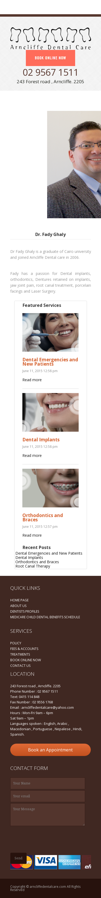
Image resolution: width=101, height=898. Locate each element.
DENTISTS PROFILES (24, 611)
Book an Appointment (50, 750)
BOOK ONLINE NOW (25, 660)
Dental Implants (41, 440)
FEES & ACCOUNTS (24, 648)
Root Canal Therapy (32, 566)
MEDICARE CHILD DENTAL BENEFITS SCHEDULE (45, 617)
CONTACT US (20, 665)
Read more (32, 379)
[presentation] (51, 838)
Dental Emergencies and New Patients (50, 362)
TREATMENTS (20, 654)
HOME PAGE (19, 600)
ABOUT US (18, 605)
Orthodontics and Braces (42, 517)
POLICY (15, 643)
